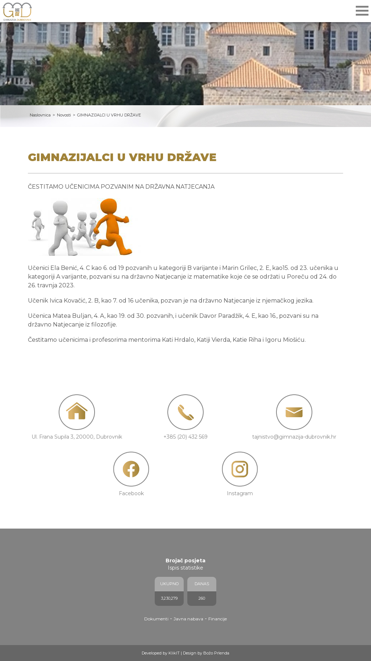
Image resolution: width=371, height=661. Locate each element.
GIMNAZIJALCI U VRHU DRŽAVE (109, 115)
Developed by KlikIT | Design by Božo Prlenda (185, 653)
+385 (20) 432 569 (185, 437)
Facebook (131, 493)
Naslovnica (40, 115)
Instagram (240, 493)
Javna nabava (188, 618)
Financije (217, 618)
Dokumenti (156, 618)
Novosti (64, 115)
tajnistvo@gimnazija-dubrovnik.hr (294, 437)
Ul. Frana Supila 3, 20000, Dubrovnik (77, 437)
